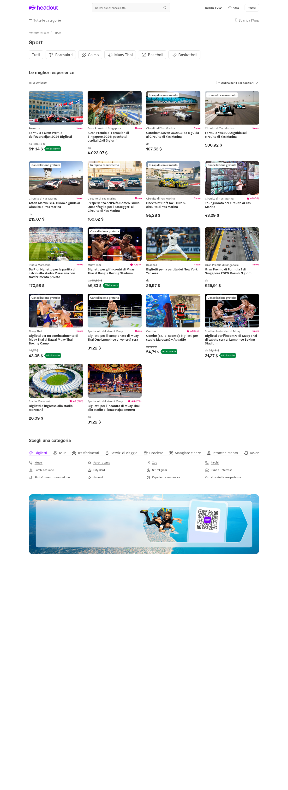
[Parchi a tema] (99, 463)
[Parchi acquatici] (41, 470)
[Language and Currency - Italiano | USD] (213, 7)
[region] (144, 54)
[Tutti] (36, 54)
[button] (233, 7)
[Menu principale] (39, 32)
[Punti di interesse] (218, 470)
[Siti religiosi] (156, 470)
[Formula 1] (64, 54)
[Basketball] (187, 54)
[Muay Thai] (123, 54)
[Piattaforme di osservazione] (49, 477)
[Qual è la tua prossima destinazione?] (131, 7)
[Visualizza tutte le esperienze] (223, 477)
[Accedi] (252, 7)
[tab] (41, 452)
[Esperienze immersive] (163, 477)
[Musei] (35, 463)
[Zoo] (151, 463)
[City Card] (96, 470)
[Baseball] (155, 54)
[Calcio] (93, 54)
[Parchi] (212, 463)
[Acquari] (95, 477)
